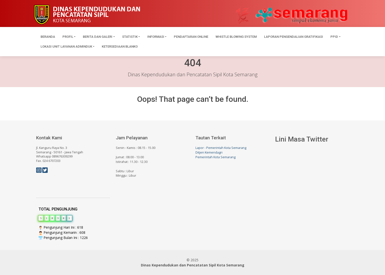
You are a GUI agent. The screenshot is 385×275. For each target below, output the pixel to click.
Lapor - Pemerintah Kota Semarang (220, 148)
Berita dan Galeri (97, 37)
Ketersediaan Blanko (120, 46)
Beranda (48, 37)
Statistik (130, 37)
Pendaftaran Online (191, 37)
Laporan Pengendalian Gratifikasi (293, 37)
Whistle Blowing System (236, 37)
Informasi (155, 37)
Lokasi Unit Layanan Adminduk (66, 46)
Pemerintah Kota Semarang (215, 157)
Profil (67, 37)
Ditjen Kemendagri (208, 152)
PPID (334, 37)
